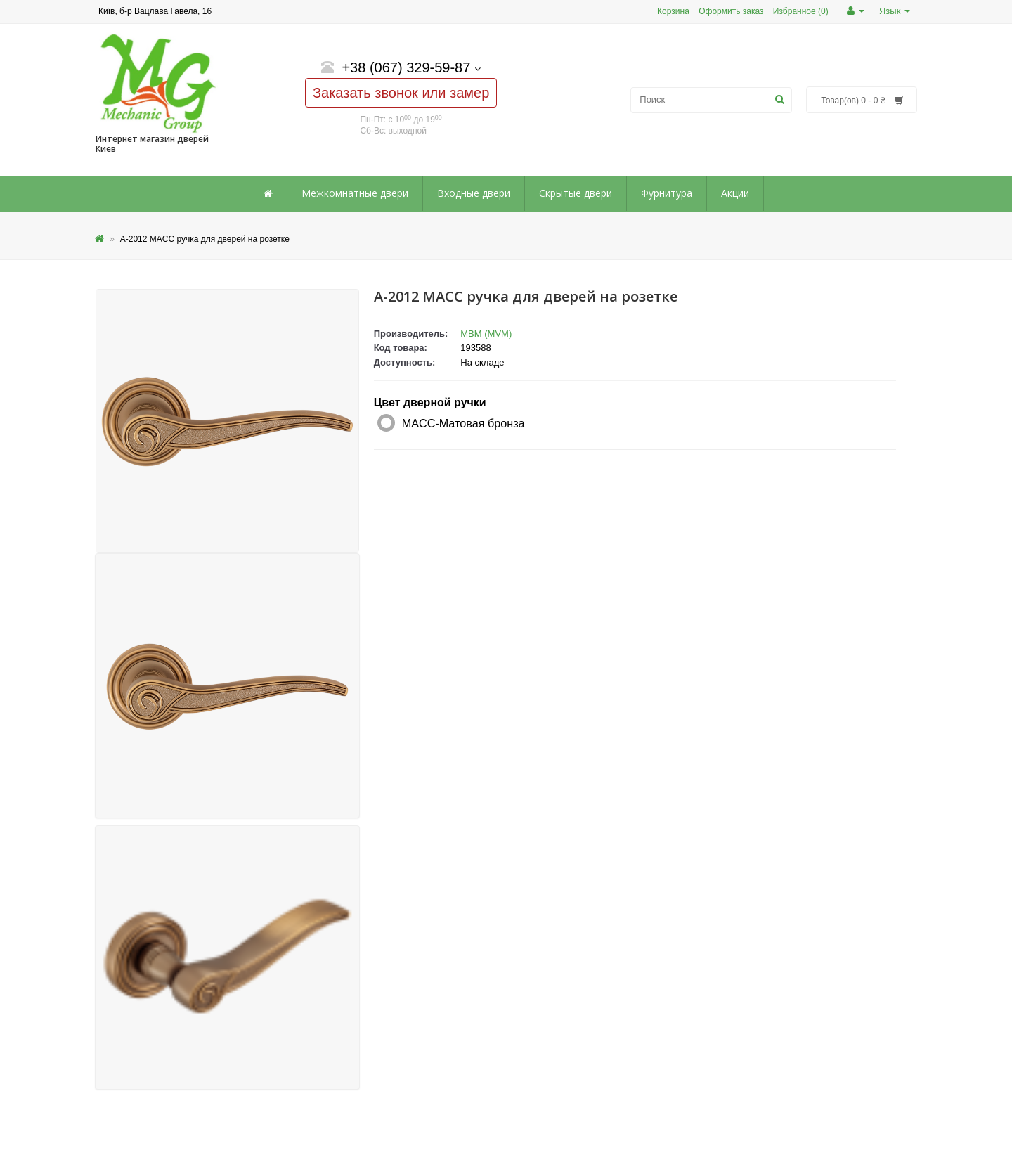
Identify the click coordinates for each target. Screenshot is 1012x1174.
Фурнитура (666, 193)
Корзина (673, 11)
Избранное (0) (801, 11)
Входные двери (473, 193)
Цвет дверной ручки (430, 402)
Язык (894, 11)
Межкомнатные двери (354, 193)
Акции (735, 193)
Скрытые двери (575, 193)
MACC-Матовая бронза (463, 423)
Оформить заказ (731, 11)
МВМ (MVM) (486, 333)
